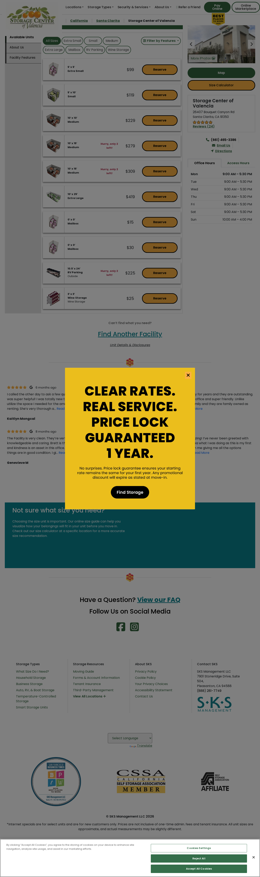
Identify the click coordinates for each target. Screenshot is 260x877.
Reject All (198, 858)
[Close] (253, 857)
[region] (130, 858)
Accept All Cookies (199, 869)
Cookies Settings (199, 848)
